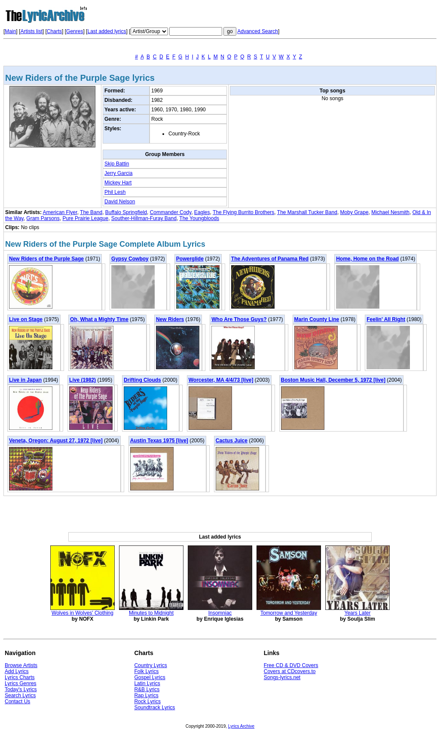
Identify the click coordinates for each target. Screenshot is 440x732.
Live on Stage (26, 319)
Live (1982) (82, 380)
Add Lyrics (17, 671)
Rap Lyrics (146, 695)
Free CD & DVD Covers (291, 665)
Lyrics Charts (20, 677)
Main (10, 31)
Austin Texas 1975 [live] (159, 441)
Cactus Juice (232, 441)
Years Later (358, 613)
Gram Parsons (42, 218)
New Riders (170, 319)
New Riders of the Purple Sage (46, 259)
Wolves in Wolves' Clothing (82, 613)
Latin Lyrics (147, 683)
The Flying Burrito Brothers (243, 212)
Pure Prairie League (85, 218)
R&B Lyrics (146, 689)
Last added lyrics (106, 31)
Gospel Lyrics (149, 677)
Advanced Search (257, 31)
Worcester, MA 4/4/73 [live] (221, 380)
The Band (91, 212)
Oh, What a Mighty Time (99, 319)
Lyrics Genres (21, 683)
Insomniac (220, 613)
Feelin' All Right (386, 319)
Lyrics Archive (241, 726)
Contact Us (17, 701)
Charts (54, 31)
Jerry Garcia (118, 173)
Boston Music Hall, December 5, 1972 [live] (333, 380)
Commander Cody (170, 212)
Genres (74, 31)
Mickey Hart (117, 183)
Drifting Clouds (142, 380)
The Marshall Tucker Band (307, 212)
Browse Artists (21, 665)
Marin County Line (316, 319)
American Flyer (60, 212)
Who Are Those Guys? (238, 319)
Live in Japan (25, 380)
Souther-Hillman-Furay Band (144, 218)
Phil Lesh (114, 192)
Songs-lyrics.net (282, 677)
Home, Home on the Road (367, 259)
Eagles (202, 212)
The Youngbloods (199, 218)
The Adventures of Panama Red (270, 259)
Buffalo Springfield (126, 212)
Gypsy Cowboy (130, 259)
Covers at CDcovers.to (290, 671)
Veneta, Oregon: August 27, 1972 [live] (56, 441)
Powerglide (190, 259)
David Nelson (119, 202)
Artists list (31, 31)
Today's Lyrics (21, 689)
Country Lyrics (150, 665)
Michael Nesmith (390, 212)
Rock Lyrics (147, 701)
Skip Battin (116, 164)
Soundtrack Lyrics (154, 707)
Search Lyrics (20, 695)
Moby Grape (354, 212)
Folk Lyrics (146, 671)
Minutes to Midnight (151, 613)
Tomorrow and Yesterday (288, 613)
